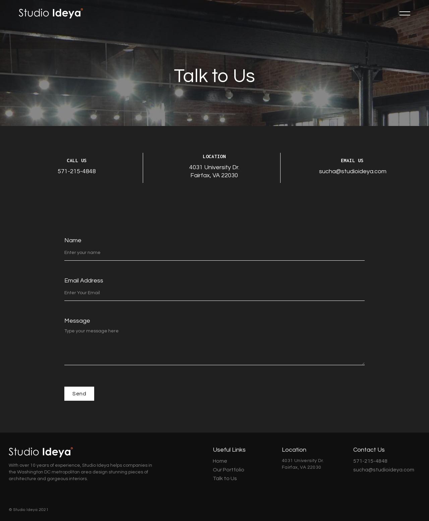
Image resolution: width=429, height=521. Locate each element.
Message (77, 321)
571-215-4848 (77, 171)
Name (72, 240)
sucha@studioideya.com (352, 171)
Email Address (83, 280)
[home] (51, 13)
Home (220, 461)
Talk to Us (225, 478)
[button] (405, 13)
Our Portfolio (228, 469)
